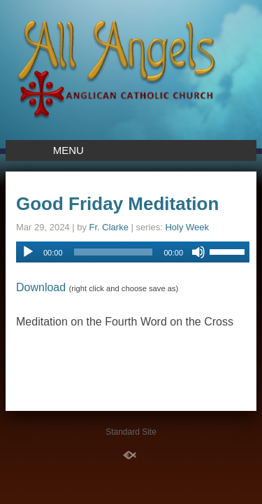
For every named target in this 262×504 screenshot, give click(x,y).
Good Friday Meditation (117, 203)
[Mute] (198, 252)
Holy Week (187, 227)
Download (41, 287)
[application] (132, 251)
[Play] (28, 252)
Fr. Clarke (109, 227)
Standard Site (131, 432)
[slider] (113, 251)
